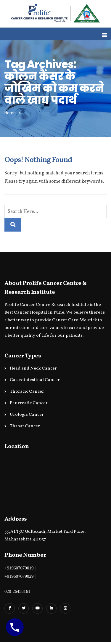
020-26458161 (17, 591)
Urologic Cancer (27, 415)
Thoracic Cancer (27, 392)
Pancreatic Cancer (29, 403)
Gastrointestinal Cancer (35, 380)
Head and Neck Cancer (33, 368)
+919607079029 (18, 576)
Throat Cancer (25, 426)
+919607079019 (18, 568)
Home (10, 112)
